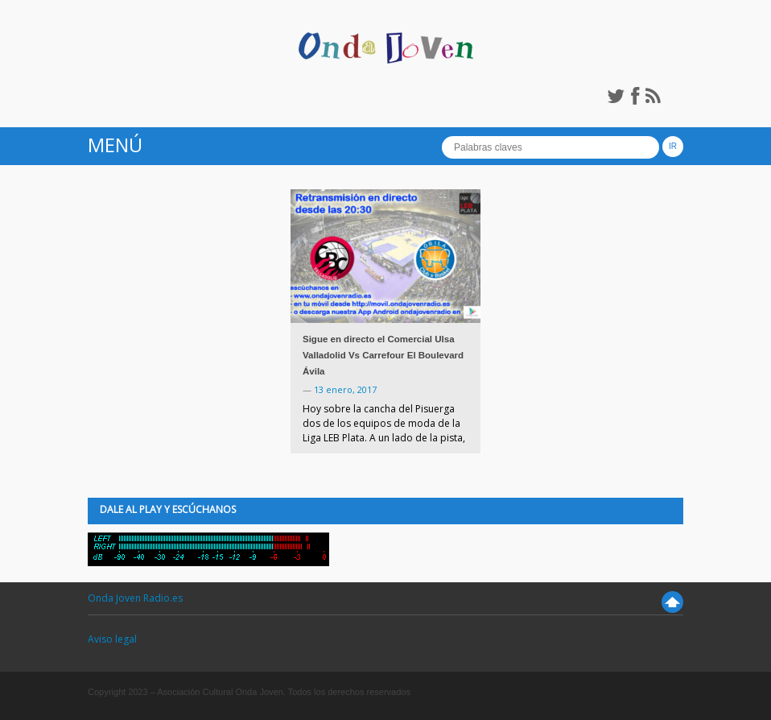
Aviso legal (112, 639)
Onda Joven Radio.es (135, 598)
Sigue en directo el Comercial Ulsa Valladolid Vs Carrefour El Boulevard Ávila (383, 355)
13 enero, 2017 (345, 389)
